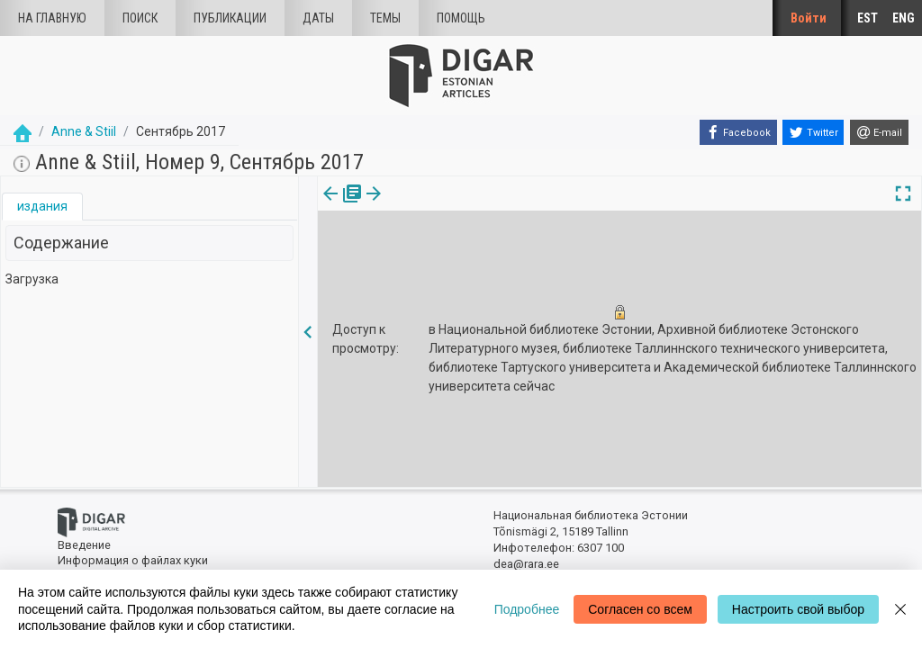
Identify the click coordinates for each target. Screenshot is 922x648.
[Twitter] (813, 132)
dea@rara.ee (526, 564)
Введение (84, 545)
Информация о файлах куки (133, 560)
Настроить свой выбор (798, 609)
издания (42, 206)
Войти (809, 18)
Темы (385, 18)
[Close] (900, 609)
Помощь (461, 18)
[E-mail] (879, 132)
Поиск (140, 18)
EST (867, 18)
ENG (903, 18)
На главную (52, 18)
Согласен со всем (640, 609)
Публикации (230, 18)
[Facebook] (738, 132)
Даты (318, 18)
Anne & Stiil (83, 131)
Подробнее (527, 609)
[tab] (42, 206)
